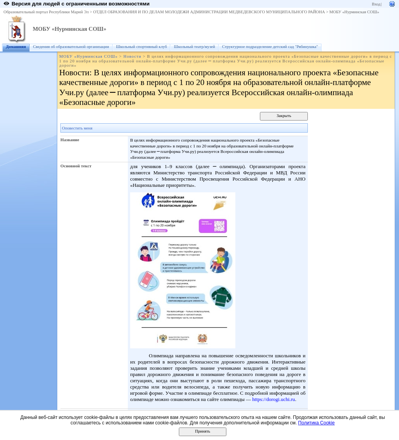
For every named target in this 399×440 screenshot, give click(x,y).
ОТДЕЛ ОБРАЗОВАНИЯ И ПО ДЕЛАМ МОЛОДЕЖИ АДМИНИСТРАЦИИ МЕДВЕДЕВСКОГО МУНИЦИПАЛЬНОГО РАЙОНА (209, 12)
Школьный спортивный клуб (141, 46)
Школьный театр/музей (194, 46)
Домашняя (16, 46)
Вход (376, 4)
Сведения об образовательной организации (71, 46)
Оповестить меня (77, 128)
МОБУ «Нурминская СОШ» (354, 12)
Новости (132, 56)
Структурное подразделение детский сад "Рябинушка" (270, 46)
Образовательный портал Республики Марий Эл (46, 12)
